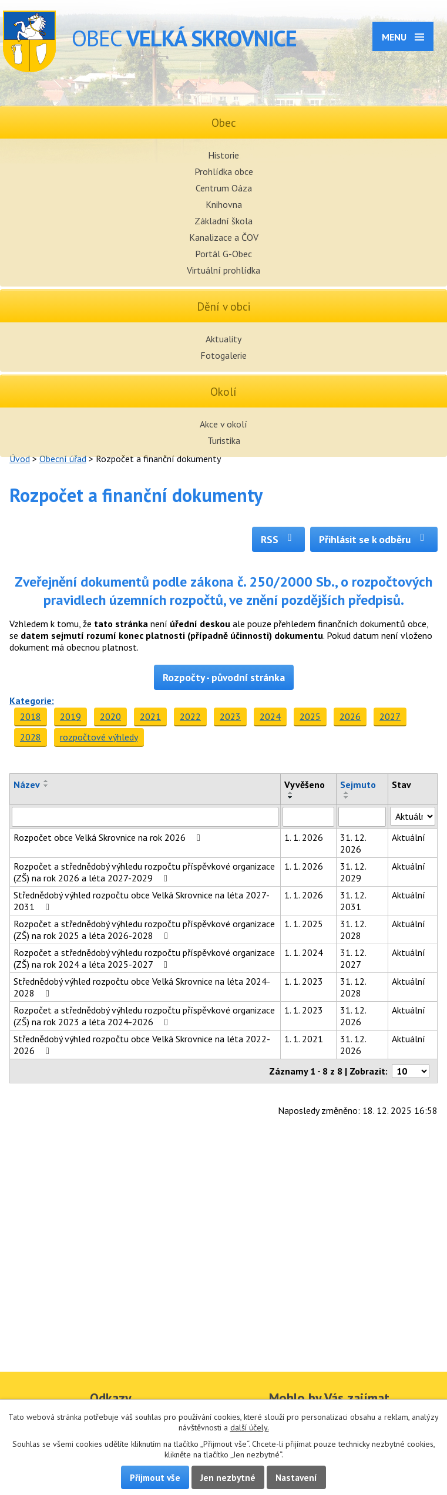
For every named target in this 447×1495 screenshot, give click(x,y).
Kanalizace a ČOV (223, 237)
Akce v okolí (223, 424)
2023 (230, 716)
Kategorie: (31, 700)
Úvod (19, 458)
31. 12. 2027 (353, 958)
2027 (390, 716)
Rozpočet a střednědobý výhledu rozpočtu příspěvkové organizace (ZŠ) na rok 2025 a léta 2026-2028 (144, 929)
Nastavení (296, 1477)
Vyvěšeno (304, 784)
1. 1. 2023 (303, 981)
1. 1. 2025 (303, 924)
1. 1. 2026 (303, 837)
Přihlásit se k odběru (374, 539)
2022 (190, 716)
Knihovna (224, 204)
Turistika (223, 440)
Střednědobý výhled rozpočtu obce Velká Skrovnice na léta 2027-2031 (142, 901)
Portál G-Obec (223, 254)
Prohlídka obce (223, 171)
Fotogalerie (223, 355)
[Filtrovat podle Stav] (412, 816)
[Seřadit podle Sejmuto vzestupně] (346, 792)
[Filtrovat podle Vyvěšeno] (309, 817)
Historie (223, 155)
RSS (279, 539)
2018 (30, 716)
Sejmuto (358, 784)
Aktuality (223, 339)
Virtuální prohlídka (223, 270)
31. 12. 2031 (353, 901)
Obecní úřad (62, 458)
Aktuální (408, 837)
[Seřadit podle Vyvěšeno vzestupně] (290, 792)
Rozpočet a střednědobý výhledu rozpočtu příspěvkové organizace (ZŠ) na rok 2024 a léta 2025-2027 (144, 958)
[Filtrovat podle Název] (145, 817)
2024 (270, 716)
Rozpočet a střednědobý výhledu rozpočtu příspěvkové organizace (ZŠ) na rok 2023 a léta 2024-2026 (144, 1016)
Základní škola (223, 221)
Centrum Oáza (224, 188)
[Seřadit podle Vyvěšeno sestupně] (290, 797)
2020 (110, 716)
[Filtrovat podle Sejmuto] (362, 817)
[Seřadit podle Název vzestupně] (46, 781)
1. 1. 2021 (303, 1039)
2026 (350, 716)
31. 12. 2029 (353, 872)
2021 (150, 716)
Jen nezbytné (228, 1477)
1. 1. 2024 (303, 952)
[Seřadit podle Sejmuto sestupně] (346, 797)
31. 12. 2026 (353, 843)
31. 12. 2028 (353, 929)
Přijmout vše (155, 1477)
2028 (30, 737)
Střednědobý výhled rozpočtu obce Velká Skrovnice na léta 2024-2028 (142, 987)
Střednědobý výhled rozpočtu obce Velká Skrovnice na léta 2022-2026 (142, 1044)
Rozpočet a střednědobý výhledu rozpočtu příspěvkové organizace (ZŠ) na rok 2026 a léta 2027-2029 (144, 872)
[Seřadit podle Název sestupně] (46, 785)
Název (27, 784)
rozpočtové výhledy (99, 737)
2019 (70, 716)
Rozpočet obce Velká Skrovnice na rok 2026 (109, 837)
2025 (310, 716)
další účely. (249, 1427)
